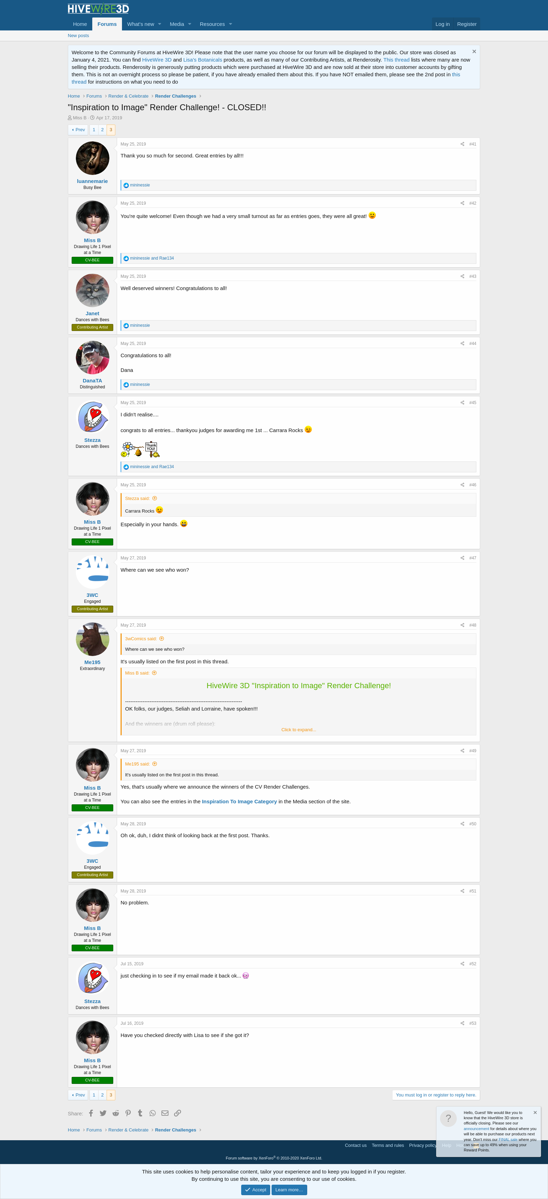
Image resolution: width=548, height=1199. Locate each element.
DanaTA (92, 380)
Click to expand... (298, 729)
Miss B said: (137, 673)
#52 (472, 963)
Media (177, 24)
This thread (396, 60)
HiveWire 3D (157, 60)
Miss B (80, 117)
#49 (472, 750)
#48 (472, 625)
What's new (140, 24)
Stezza (92, 440)
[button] (160, 23)
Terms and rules (388, 1145)
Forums (107, 24)
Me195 (93, 662)
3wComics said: (141, 638)
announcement (476, 1129)
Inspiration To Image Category (239, 801)
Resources (212, 24)
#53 (472, 1023)
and (152, 258)
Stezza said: (137, 498)
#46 (472, 484)
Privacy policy (423, 1145)
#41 (472, 144)
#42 (472, 203)
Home (80, 24)
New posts (78, 35)
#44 (472, 343)
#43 (472, 276)
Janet (92, 313)
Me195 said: (137, 764)
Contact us (356, 1145)
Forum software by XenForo (274, 1158)
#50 (472, 823)
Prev (80, 129)
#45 (472, 402)
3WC (92, 595)
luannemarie (92, 181)
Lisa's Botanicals (202, 60)
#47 (472, 558)
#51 (472, 891)
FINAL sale (508, 1139)
